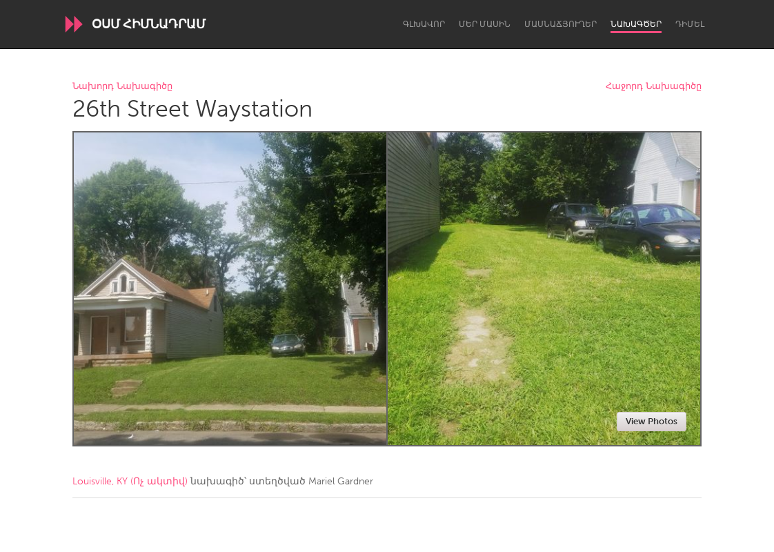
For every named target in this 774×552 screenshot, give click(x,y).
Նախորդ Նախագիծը (122, 86)
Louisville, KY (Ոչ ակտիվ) (130, 481)
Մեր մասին (484, 24)
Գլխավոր (424, 24)
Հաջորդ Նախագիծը (654, 86)
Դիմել (689, 24)
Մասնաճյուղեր (560, 24)
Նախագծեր (636, 24)
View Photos (651, 421)
